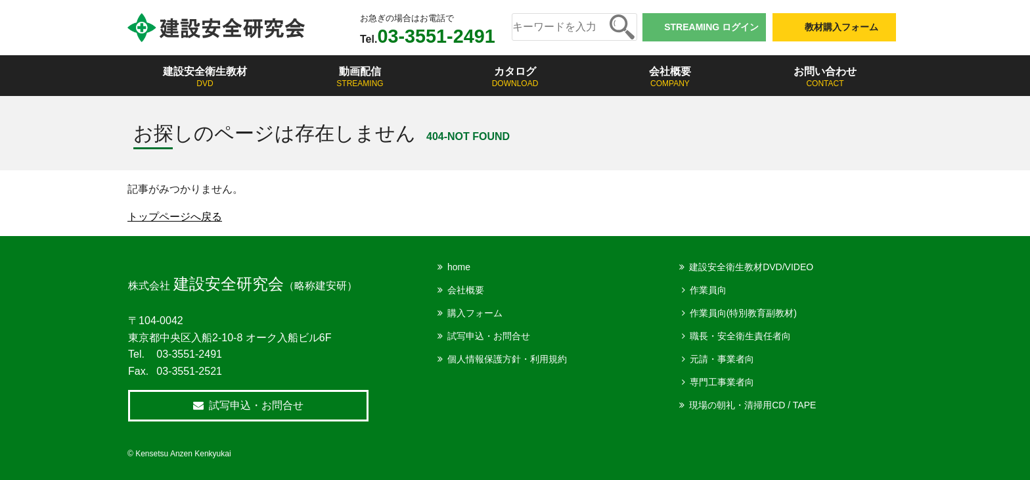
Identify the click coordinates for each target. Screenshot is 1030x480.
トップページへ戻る (174, 216)
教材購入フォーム (841, 27)
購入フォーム (475, 313)
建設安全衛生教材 (204, 77)
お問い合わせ (825, 77)
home (458, 267)
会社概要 (670, 77)
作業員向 (708, 290)
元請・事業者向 (722, 359)
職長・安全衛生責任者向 (740, 336)
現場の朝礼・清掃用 (752, 405)
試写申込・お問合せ (488, 336)
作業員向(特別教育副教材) (743, 313)
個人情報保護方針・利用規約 (507, 359)
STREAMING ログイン (711, 27)
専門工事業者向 (722, 382)
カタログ (515, 77)
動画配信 (359, 77)
